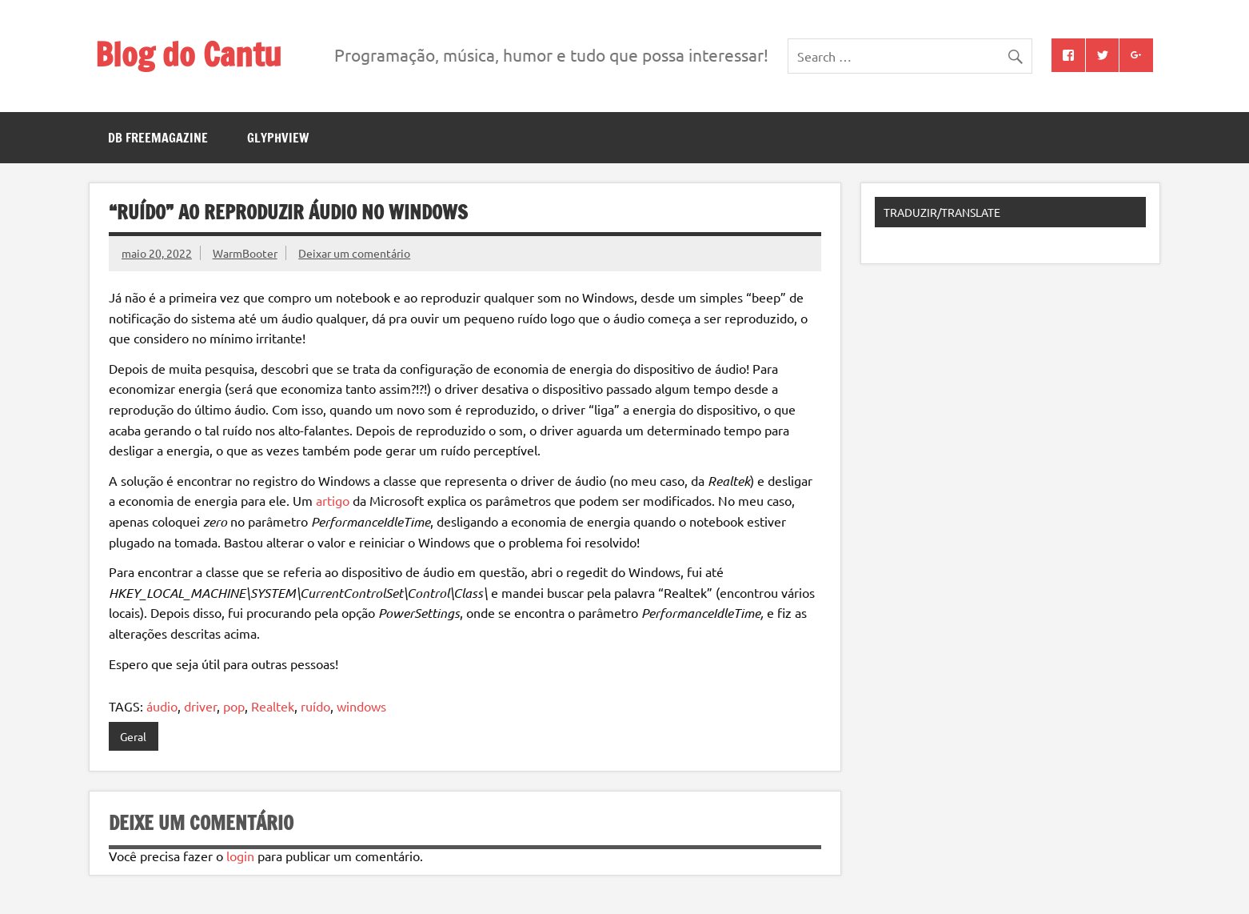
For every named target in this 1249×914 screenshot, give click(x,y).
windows (361, 706)
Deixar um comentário (354, 253)
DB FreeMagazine (158, 137)
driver (200, 706)
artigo (332, 500)
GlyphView (278, 137)
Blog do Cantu (188, 54)
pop (234, 706)
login (240, 856)
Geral (133, 736)
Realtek (272, 706)
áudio (162, 706)
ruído (315, 706)
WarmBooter (245, 253)
